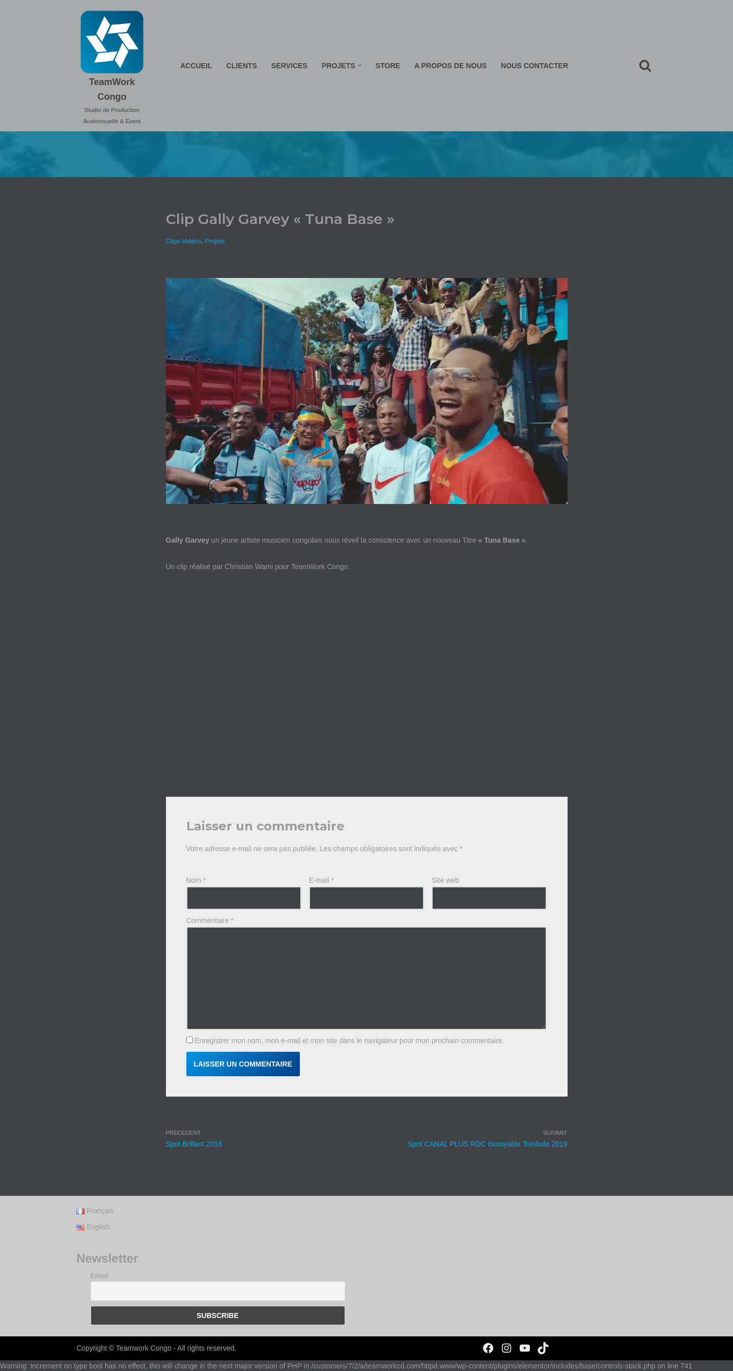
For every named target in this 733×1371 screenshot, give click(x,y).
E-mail (321, 880)
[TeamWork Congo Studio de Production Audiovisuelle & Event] (112, 68)
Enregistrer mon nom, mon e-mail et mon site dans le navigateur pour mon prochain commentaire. (349, 1040)
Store (388, 66)
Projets (214, 241)
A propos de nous (450, 66)
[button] (359, 65)
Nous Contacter (533, 66)
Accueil (197, 66)
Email (99, 1286)
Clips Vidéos (184, 241)
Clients (242, 66)
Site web (445, 880)
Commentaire (210, 920)
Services (290, 66)
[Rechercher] (645, 65)
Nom (196, 880)
